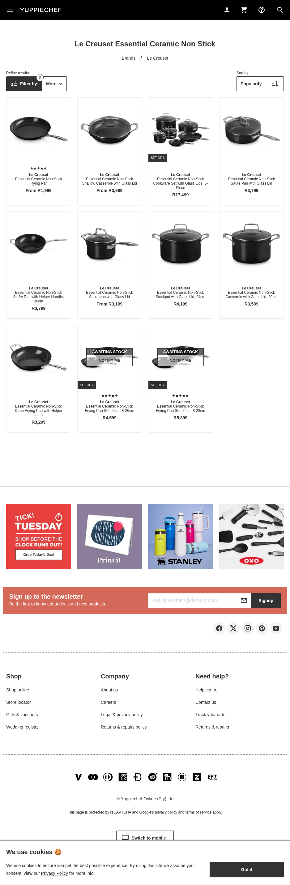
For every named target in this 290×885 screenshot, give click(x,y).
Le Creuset (157, 58)
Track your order (211, 714)
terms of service (199, 812)
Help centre (206, 689)
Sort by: (243, 73)
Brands (128, 58)
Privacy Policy (54, 873)
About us (109, 689)
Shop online (17, 689)
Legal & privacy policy (122, 714)
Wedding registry (22, 727)
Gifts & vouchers (22, 714)
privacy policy (166, 812)
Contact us (205, 702)
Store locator (18, 702)
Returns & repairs (212, 727)
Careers (108, 702)
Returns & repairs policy (124, 727)
